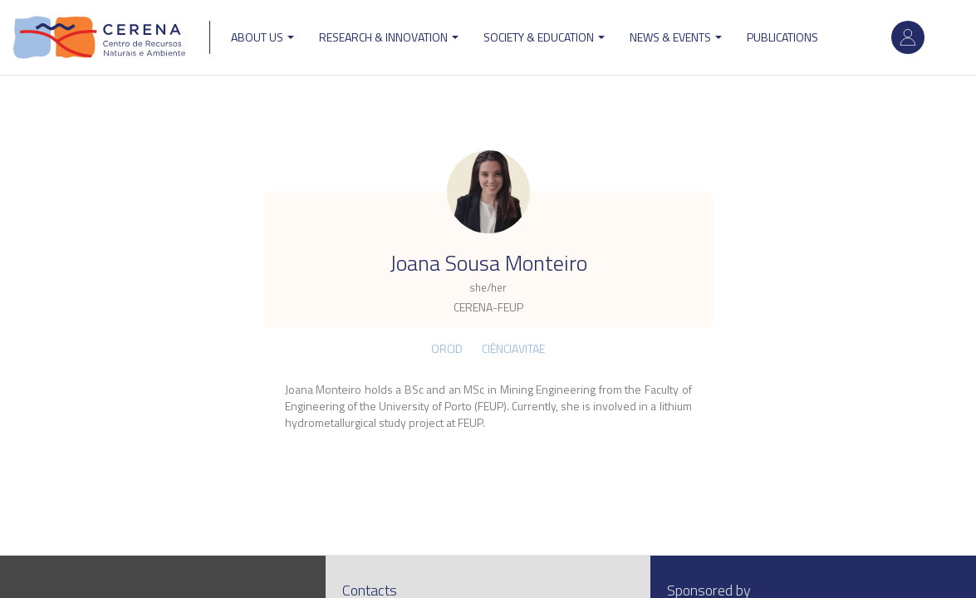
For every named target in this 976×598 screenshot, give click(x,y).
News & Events (676, 37)
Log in (908, 37)
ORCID (447, 348)
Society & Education (544, 37)
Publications (782, 37)
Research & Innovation (389, 37)
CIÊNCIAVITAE (513, 348)
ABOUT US (262, 37)
